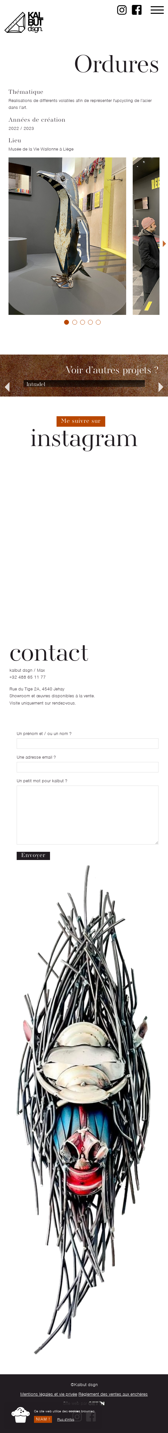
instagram (84, 439)
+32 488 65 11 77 (27, 677)
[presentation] (164, 243)
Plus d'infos (65, 1419)
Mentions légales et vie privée (48, 1394)
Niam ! (43, 1419)
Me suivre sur (81, 421)
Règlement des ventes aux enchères (113, 1394)
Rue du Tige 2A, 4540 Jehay (36, 689)
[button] (66, 322)
